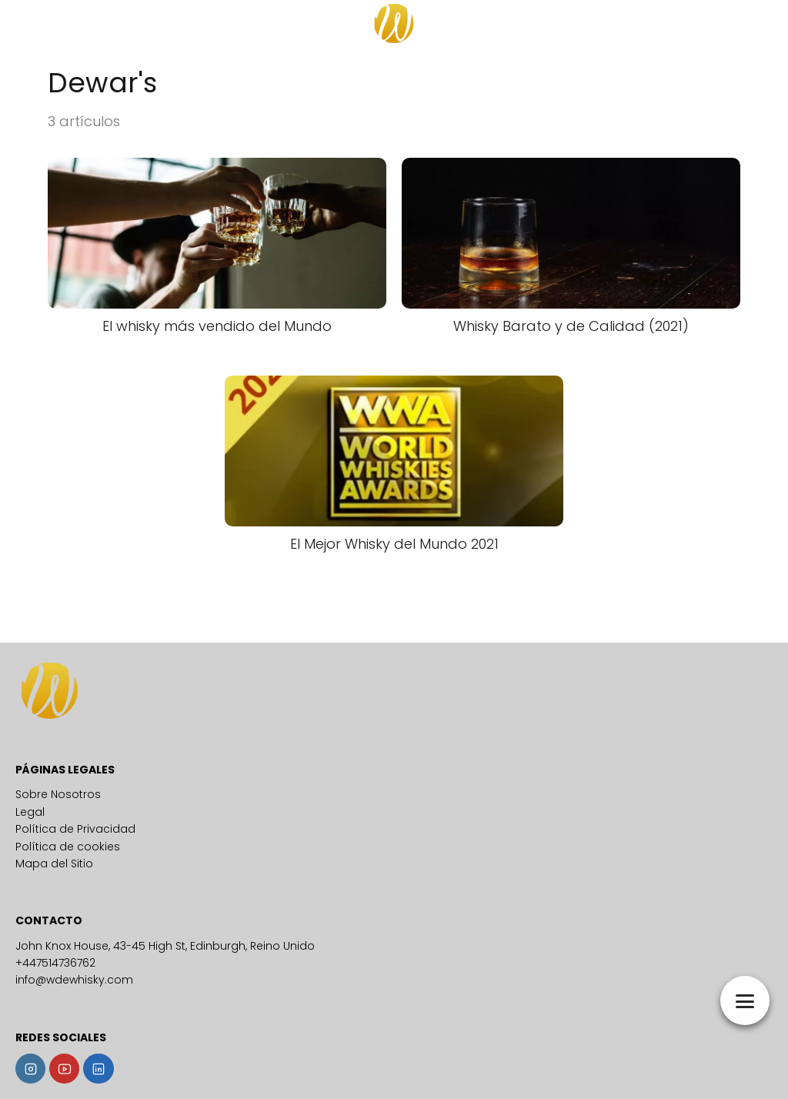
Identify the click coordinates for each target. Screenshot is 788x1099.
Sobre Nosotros (58, 794)
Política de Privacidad (75, 829)
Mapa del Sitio (54, 863)
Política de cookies (67, 846)
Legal (30, 812)
